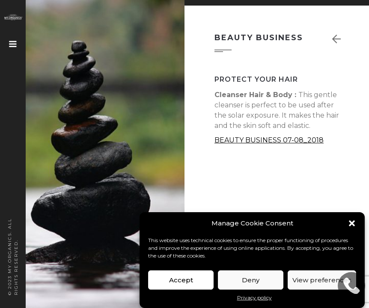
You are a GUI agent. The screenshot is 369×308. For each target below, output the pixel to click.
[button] (352, 223)
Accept (181, 280)
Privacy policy (254, 297)
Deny (250, 280)
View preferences (321, 280)
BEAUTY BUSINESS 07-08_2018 (269, 140)
